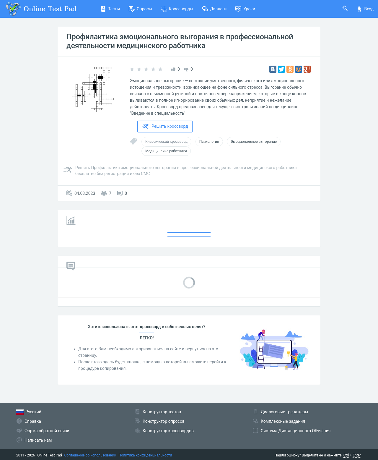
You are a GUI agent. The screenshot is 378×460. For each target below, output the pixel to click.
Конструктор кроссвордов (168, 430)
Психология (209, 142)
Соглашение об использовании (90, 455)
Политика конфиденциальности (145, 455)
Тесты (110, 9)
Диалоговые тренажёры (284, 411)
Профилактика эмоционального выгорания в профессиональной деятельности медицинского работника (179, 41)
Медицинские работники (166, 151)
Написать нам (38, 440)
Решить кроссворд (164, 126)
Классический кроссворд (166, 142)
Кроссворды (177, 9)
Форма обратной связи (47, 430)
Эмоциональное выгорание (254, 142)
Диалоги (214, 9)
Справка (33, 421)
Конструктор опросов (164, 421)
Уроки (245, 9)
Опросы (140, 9)
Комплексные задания (283, 421)
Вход (365, 9)
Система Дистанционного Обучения (295, 430)
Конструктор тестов (162, 411)
